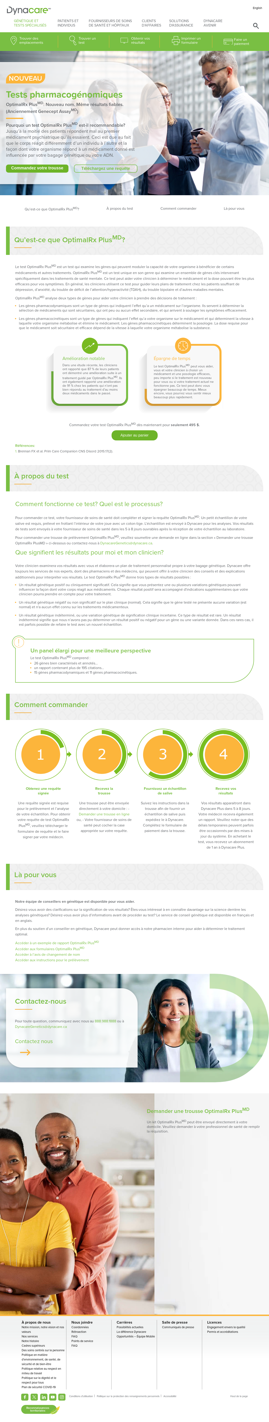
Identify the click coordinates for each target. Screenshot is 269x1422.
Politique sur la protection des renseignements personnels (128, 1397)
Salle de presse (175, 1323)
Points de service (82, 1342)
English (257, 8)
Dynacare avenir (213, 23)
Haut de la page (239, 1397)
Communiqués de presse (178, 1328)
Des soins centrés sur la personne (43, 1351)
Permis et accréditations (222, 1333)
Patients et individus (68, 23)
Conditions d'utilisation (81, 1397)
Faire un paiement (241, 41)
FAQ (74, 1337)
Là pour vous (234, 208)
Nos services (30, 1337)
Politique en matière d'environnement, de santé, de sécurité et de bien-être (41, 1360)
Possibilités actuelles (130, 1328)
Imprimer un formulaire (191, 40)
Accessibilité (169, 1397)
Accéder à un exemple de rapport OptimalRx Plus (57, 943)
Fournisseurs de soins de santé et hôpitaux (110, 23)
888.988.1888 (105, 1022)
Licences (214, 1323)
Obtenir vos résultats (140, 40)
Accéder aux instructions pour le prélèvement (52, 960)
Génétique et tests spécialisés (30, 23)
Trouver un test (87, 40)
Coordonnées (80, 1328)
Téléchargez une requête (105, 168)
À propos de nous (36, 1323)
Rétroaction (78, 1333)
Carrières (124, 1323)
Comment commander (178, 208)
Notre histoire (30, 1342)
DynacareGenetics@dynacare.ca (126, 543)
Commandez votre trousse (37, 168)
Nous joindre (82, 1323)
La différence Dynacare (131, 1333)
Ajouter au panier (135, 435)
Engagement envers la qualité (226, 1328)
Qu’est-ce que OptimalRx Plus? (52, 209)
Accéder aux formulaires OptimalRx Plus (49, 949)
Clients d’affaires (151, 23)
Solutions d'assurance (181, 23)
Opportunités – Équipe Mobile (136, 1337)
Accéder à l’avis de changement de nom (47, 955)
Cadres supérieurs (33, 1346)
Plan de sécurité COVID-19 (39, 1388)
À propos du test (119, 208)
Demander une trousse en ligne (104, 814)
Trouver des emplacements (31, 40)
